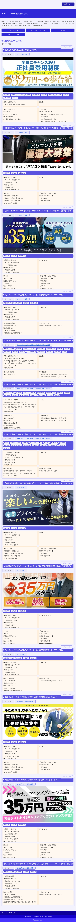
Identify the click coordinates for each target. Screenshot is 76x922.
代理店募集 (48, 916)
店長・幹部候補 (13, 30)
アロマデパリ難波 (22, 132)
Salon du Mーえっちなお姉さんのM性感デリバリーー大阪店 (33, 345)
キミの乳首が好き (22, 54)
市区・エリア (11, 34)
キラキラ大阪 (21, 487)
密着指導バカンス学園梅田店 (25, 701)
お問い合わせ (28, 916)
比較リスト (68, 4)
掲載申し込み (38, 916)
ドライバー (62, 30)
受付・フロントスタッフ (38, 30)
